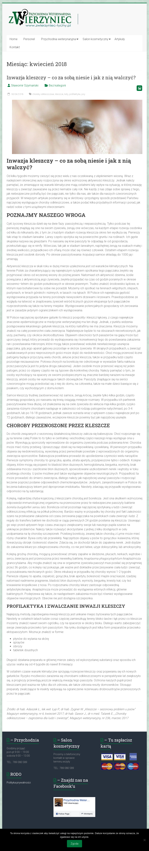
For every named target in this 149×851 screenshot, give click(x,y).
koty (66, 94)
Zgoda (74, 843)
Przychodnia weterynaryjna (58, 39)
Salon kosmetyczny (95, 39)
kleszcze (59, 94)
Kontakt (15, 47)
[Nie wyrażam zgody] (144, 840)
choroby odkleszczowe (43, 94)
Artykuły (120, 39)
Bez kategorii (57, 85)
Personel (29, 39)
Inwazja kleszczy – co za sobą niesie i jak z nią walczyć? (71, 77)
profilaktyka (74, 94)
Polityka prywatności (19, 782)
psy (83, 94)
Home (14, 39)
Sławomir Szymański (24, 85)
